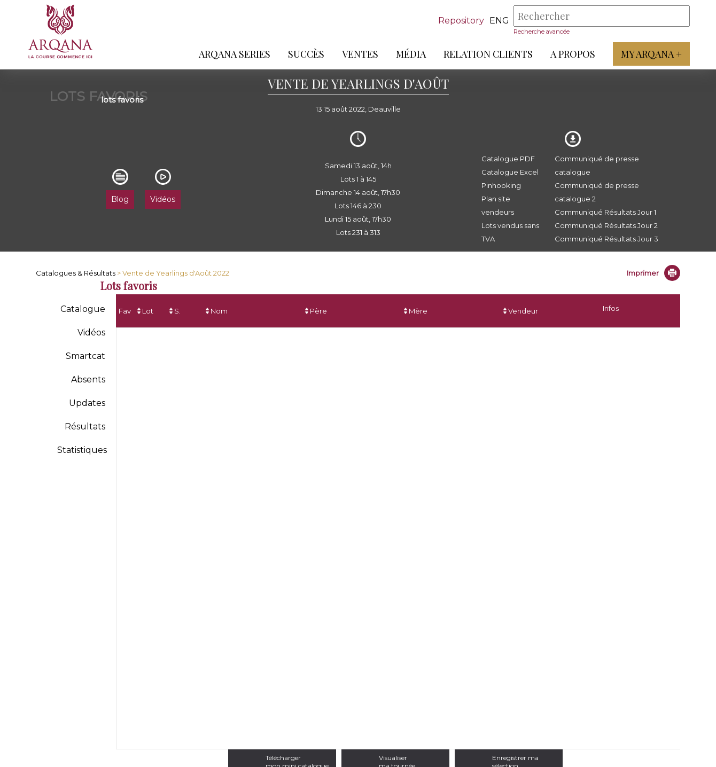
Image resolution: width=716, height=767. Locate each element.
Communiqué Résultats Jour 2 (606, 225)
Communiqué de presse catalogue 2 (597, 192)
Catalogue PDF (508, 158)
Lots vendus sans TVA (510, 232)
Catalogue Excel (510, 172)
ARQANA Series (234, 54)
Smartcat (85, 356)
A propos (572, 54)
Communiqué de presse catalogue (597, 165)
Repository (461, 20)
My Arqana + (650, 54)
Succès (305, 54)
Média (410, 54)
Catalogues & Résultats (75, 273)
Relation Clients (487, 54)
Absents (88, 379)
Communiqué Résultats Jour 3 (606, 238)
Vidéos (91, 332)
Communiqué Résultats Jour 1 (605, 212)
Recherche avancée (541, 31)
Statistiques (82, 450)
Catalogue (82, 309)
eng (499, 20)
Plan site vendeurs (497, 205)
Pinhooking (501, 185)
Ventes (359, 54)
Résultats (85, 426)
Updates (87, 403)
